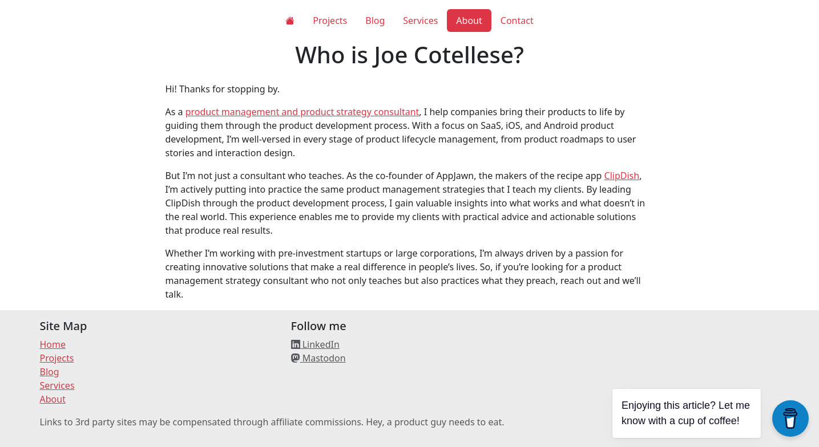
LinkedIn (315, 344)
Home (53, 344)
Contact (517, 20)
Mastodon (318, 358)
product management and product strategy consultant (302, 111)
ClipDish (622, 175)
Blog (375, 20)
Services (420, 20)
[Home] (290, 20)
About (469, 20)
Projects (330, 20)
